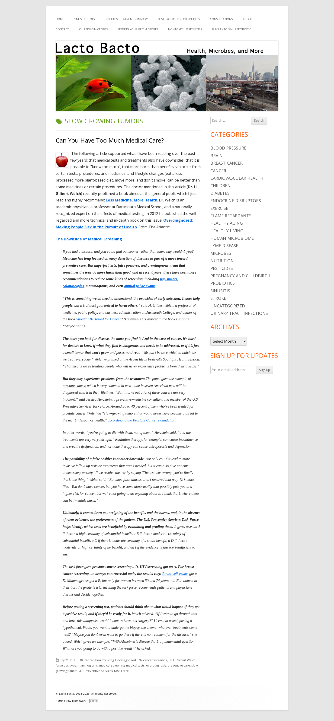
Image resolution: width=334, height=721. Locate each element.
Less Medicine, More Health (131, 200)
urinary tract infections (239, 313)
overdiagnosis (156, 665)
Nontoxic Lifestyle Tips (185, 29)
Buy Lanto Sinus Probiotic (231, 29)
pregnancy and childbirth (240, 275)
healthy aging (226, 223)
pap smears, (169, 279)
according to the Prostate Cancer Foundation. (142, 420)
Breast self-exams (175, 574)
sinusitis (220, 291)
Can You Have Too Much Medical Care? (110, 140)
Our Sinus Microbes (93, 29)
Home (60, 19)
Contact (62, 29)
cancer (89, 660)
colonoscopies (73, 286)
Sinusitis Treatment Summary (127, 19)
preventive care (179, 665)
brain (216, 155)
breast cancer (226, 163)
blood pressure (228, 148)
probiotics (222, 283)
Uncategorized (125, 660)
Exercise (219, 208)
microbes (220, 253)
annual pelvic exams (139, 286)
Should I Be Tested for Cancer (98, 319)
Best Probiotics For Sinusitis (179, 19)
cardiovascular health (236, 178)
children (220, 185)
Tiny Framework (76, 700)
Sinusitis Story (84, 19)
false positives (66, 665)
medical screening (112, 665)
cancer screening (155, 660)
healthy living (104, 660)
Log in (94, 700)
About (248, 19)
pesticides (221, 268)
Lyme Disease (224, 245)
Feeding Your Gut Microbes (138, 29)
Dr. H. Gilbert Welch (182, 660)
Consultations (221, 19)
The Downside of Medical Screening (89, 239)
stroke (218, 298)
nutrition (222, 260)
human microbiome (232, 238)
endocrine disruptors (235, 200)
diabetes (220, 193)
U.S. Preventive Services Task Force (104, 671)
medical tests (135, 665)
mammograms (88, 665)
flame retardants (230, 215)
